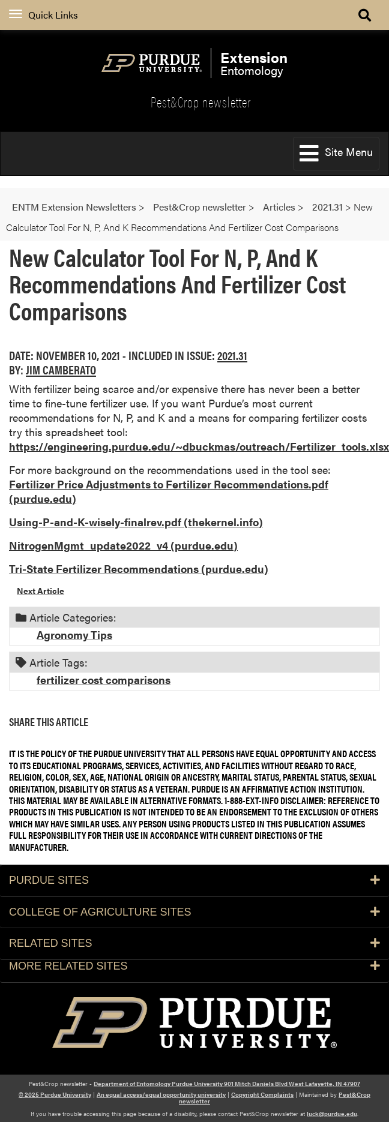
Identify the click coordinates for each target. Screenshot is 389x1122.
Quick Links (43, 15)
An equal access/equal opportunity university (161, 1094)
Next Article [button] (40, 590)
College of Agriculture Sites (194, 912)
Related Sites (194, 943)
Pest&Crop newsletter (201, 101)
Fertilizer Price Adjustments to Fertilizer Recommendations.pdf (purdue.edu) (168, 491)
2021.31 (232, 355)
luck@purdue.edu (332, 1113)
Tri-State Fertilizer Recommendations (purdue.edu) (138, 568)
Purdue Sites (194, 880)
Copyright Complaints (262, 1094)
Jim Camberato (61, 369)
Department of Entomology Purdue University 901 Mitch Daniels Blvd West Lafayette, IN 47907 (227, 1083)
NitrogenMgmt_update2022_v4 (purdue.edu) (123, 545)
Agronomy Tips (74, 634)
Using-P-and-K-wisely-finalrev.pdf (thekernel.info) (136, 521)
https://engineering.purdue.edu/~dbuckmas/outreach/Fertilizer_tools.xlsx (199, 446)
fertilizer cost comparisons (103, 679)
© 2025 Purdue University (55, 1094)
